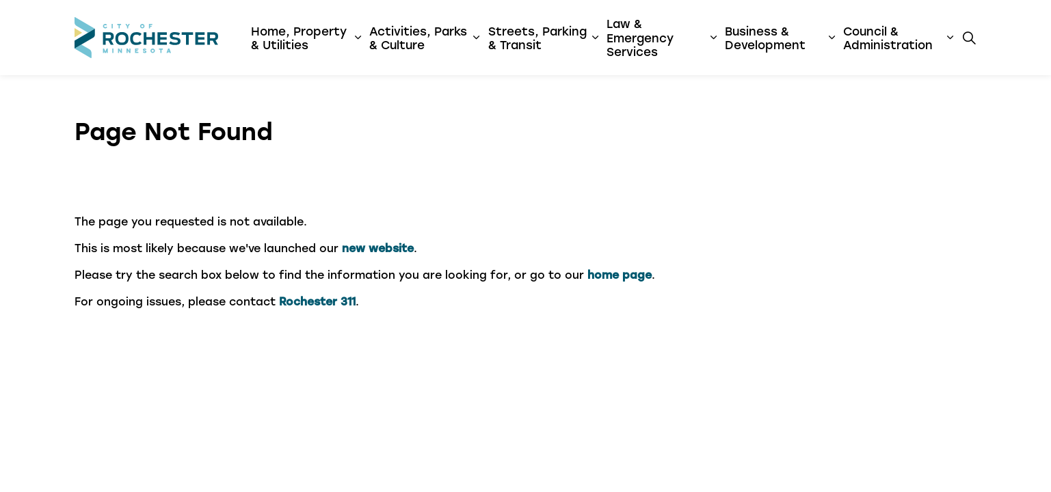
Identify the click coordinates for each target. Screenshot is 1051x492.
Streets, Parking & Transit (537, 37)
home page (619, 274)
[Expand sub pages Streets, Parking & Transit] (594, 37)
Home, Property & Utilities (299, 37)
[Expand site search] (969, 37)
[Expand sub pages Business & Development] (831, 37)
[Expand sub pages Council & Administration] (950, 37)
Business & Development (765, 37)
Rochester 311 (317, 301)
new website (378, 248)
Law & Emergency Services (640, 37)
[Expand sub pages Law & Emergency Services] (713, 37)
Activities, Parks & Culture (418, 37)
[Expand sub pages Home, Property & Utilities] (358, 37)
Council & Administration (888, 37)
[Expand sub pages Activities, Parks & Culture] (476, 37)
